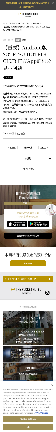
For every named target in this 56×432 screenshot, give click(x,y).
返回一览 (28, 147)
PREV (11, 147)
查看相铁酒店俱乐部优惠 (28, 235)
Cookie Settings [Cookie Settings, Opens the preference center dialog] (28, 419)
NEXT (44, 147)
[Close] (52, 385)
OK (28, 427)
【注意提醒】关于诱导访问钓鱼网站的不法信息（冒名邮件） (27, 4)
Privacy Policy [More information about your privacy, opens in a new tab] (41, 413)
